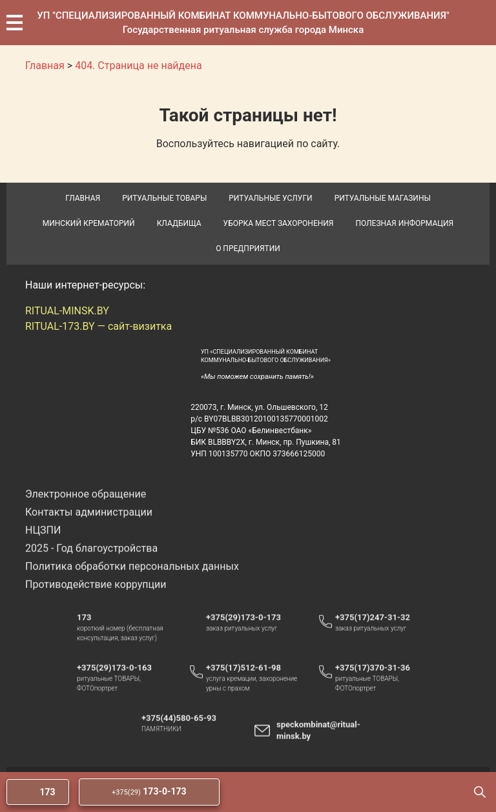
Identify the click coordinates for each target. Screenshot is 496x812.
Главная (82, 198)
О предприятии (248, 248)
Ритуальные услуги (270, 198)
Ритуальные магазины (383, 198)
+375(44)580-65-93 (185, 731)
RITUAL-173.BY (60, 326)
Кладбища (179, 223)
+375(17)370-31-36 (372, 680)
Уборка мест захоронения (278, 223)
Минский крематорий (89, 223)
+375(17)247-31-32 (372, 629)
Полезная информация (404, 223)
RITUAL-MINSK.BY (67, 311)
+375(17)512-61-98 (243, 680)
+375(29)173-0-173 (249, 630)
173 (84, 629)
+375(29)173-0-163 (120, 680)
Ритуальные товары (164, 198)
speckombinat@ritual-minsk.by (318, 742)
